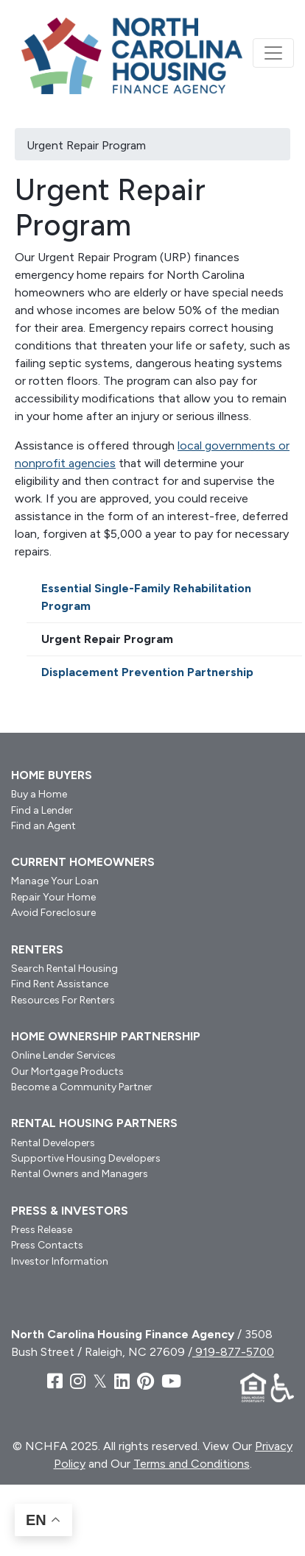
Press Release (41, 1229)
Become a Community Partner (81, 1087)
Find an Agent (43, 826)
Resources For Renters (63, 1000)
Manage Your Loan (55, 881)
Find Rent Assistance (59, 984)
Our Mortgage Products (67, 1071)
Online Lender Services (63, 1055)
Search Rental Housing (64, 968)
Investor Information (59, 1261)
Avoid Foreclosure (53, 912)
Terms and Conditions (191, 1464)
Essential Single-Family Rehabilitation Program (146, 597)
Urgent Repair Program (107, 639)
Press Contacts (47, 1245)
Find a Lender (42, 810)
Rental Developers (53, 1143)
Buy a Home (39, 794)
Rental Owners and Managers (79, 1174)
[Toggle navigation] (273, 53)
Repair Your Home (53, 897)
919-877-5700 (233, 1352)
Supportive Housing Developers (86, 1158)
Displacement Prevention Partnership (147, 672)
